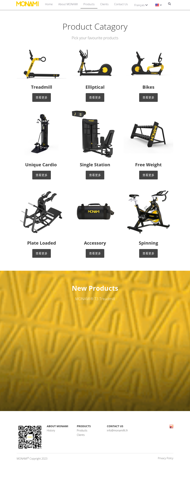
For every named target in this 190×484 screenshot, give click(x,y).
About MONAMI (68, 4)
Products (88, 4)
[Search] (169, 4)
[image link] (41, 63)
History (51, 433)
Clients (104, 4)
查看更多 (42, 97)
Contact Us (121, 4)
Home (49, 4)
